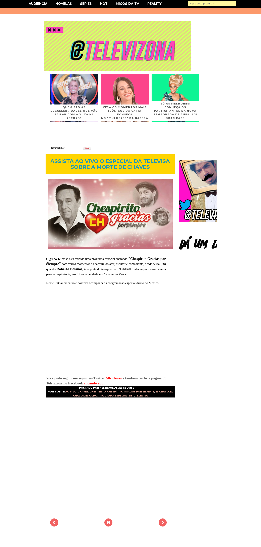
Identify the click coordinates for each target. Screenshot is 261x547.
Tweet (71, 147)
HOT (104, 4)
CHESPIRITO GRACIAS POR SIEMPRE (130, 391)
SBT (131, 395)
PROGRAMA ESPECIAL (113, 395)
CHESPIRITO (98, 391)
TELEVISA (141, 395)
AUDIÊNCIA (38, 4)
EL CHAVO (162, 391)
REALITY (154, 4)
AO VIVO (70, 391)
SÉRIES (86, 4)
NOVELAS (64, 4)
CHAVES (83, 391)
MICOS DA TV (127, 4)
